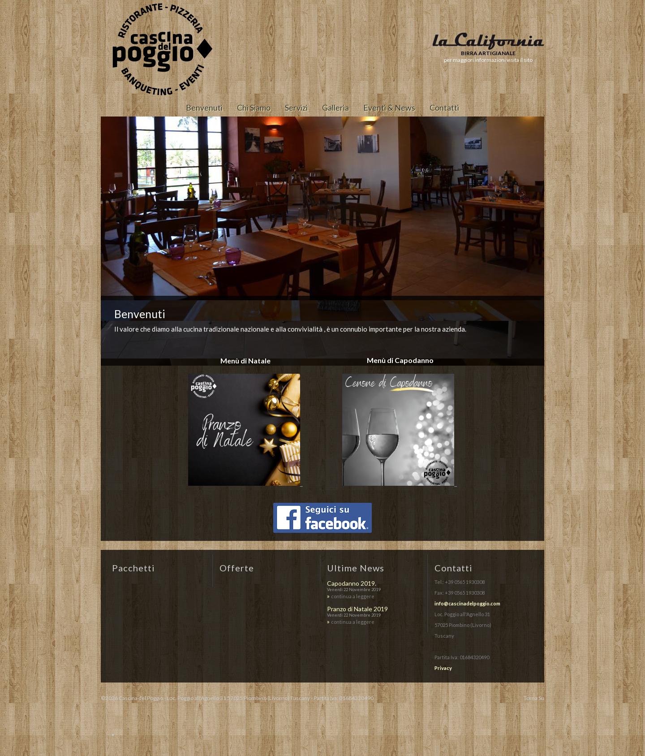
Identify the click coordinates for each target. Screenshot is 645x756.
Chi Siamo (254, 107)
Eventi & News (389, 107)
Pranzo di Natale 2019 (357, 609)
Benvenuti (204, 107)
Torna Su (534, 698)
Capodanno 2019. (351, 583)
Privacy (443, 668)
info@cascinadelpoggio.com (467, 603)
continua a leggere (352, 596)
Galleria (335, 107)
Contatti (444, 107)
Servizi (296, 107)
